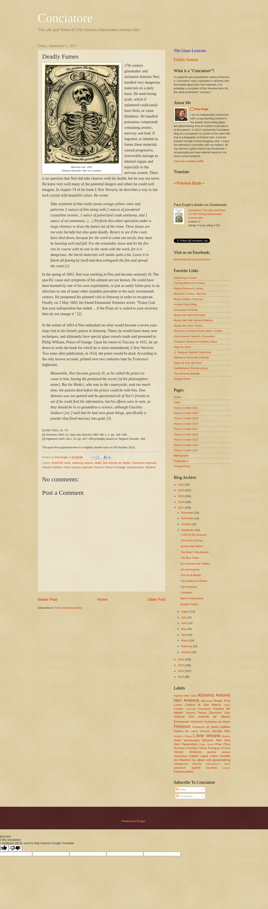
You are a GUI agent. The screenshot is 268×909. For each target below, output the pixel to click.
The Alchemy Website (187, 373)
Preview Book (189, 183)
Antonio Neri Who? (191, 546)
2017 (181, 507)
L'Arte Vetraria (206, 735)
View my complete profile (189, 161)
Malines (226, 736)
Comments (184, 796)
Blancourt (207, 700)
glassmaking (221, 760)
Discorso (215, 712)
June (184, 623)
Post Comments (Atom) (68, 607)
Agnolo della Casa (185, 695)
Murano (207, 740)
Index (177, 402)
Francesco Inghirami (144, 462)
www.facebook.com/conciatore (192, 259)
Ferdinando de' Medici (217, 721)
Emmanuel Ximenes (186, 309)
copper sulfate (209, 756)
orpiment (87, 467)
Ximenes (150, 467)
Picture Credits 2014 (186, 445)
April (184, 634)
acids (67, 462)
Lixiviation (186, 592)
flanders (185, 760)
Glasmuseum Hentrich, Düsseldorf (194, 336)
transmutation (183, 771)
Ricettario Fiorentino (186, 748)
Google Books (182, 378)
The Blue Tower (189, 557)
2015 (181, 665)
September (188, 530)
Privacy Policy (182, 466)
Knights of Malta (183, 736)
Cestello (179, 708)
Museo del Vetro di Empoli (189, 315)
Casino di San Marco (203, 704)
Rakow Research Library (188, 288)
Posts (181, 789)
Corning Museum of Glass (189, 283)
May (184, 628)
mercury (76, 467)
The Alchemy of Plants (193, 581)
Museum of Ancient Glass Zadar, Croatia (198, 330)
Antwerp (191, 700)
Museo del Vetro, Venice (188, 325)
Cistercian (191, 709)
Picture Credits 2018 (186, 423)
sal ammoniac (135, 467)
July (184, 617)
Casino (178, 704)
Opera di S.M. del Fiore (188, 362)
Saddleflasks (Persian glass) (191, 368)
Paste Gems (206, 744)
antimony (77, 462)
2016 (181, 659)
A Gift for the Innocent (193, 534)
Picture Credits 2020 (186, 413)
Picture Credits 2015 (186, 439)
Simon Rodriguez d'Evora (214, 748)
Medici (178, 740)
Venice (178, 752)
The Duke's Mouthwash (194, 552)
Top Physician (188, 586)
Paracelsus (189, 744)
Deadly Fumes (189, 604)
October (186, 524)
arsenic (88, 462)
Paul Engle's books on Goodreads (200, 205)
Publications (181, 461)
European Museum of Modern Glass (195, 341)
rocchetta (211, 767)
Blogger (141, 821)
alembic (211, 752)
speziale (226, 768)
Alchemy (206, 695)
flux (194, 760)
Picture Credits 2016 (186, 434)
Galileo (225, 727)
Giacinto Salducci (52, 467)
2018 (181, 502)
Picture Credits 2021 (186, 407)
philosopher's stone (218, 764)
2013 (181, 676)
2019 (181, 496)
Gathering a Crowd (185, 277)
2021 (181, 484)
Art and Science (190, 569)
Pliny (226, 744)
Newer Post (47, 599)
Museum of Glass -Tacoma (190, 293)
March (185, 640)
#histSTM (57, 462)
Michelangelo (192, 740)
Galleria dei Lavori (186, 731)
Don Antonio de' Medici (116, 462)
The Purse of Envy (191, 540)
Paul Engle (202, 109)
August (185, 611)
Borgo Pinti (222, 700)
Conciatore (65, 18)
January (186, 652)
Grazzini (205, 731)
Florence (182, 726)
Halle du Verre (182, 347)
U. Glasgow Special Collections (192, 352)
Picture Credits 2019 (186, 418)
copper (194, 756)
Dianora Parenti (196, 712)
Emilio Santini (186, 59)
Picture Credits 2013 (186, 450)
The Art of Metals (190, 575)
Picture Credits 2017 (186, 429)
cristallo (224, 756)
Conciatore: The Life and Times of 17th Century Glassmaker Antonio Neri (207, 214)
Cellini (227, 705)
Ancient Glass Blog (185, 304)
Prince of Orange (115, 467)
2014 (181, 670)
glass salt (204, 760)
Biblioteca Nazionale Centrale (191, 357)
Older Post (156, 599)
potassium (180, 767)
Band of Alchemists (192, 598)
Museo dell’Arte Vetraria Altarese (193, 320)
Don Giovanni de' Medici (195, 563)
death (98, 462)
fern (176, 760)
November (187, 518)
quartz (195, 767)
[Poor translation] (15, 848)
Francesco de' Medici (205, 727)
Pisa (218, 744)
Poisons (99, 467)
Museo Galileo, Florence (188, 299)
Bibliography (181, 455)
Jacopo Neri (221, 731)
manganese (181, 763)
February (187, 646)
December (187, 512)
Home (102, 599)
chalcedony (180, 756)
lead (67, 467)
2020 (181, 490)
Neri (219, 740)
